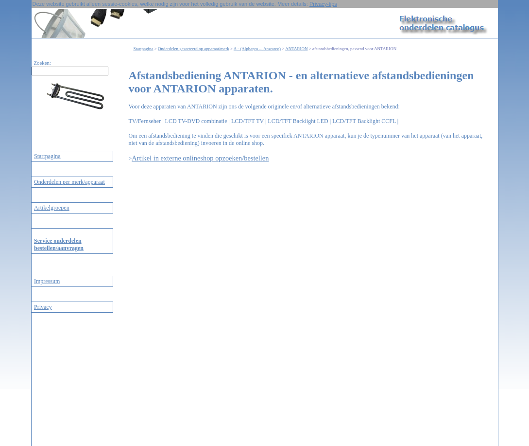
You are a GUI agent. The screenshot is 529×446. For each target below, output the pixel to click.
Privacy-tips (323, 4)
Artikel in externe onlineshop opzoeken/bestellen (200, 158)
